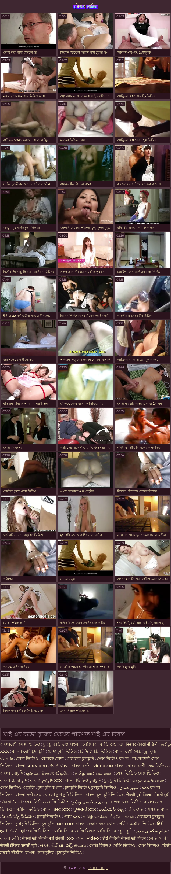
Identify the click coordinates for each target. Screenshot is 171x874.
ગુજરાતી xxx (84, 809)
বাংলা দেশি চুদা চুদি (28, 751)
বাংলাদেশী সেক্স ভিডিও (20, 744)
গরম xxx (72, 816)
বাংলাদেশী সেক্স (128, 751)
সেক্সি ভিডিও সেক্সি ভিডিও (112, 845)
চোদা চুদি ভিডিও (62, 751)
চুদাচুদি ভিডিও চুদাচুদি (34, 823)
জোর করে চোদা (103, 823)
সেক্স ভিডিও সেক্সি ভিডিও (47, 802)
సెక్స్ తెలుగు (76, 845)
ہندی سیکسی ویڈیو (90, 802)
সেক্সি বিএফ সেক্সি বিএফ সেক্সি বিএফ (86, 831)
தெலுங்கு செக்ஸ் (148, 780)
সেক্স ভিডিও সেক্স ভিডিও (138, 773)
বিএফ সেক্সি (85, 6)
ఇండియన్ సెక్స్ (111, 809)
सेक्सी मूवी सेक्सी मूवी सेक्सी (43, 838)
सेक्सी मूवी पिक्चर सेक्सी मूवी (147, 794)
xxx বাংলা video (83, 838)
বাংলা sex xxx (56, 809)
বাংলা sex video (31, 765)
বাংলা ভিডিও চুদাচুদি (83, 780)
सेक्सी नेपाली (12, 802)
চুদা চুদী (127, 831)
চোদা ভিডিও (27, 758)
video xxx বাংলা (109, 765)
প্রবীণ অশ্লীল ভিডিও (136, 823)
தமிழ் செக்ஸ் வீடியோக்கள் (108, 816)
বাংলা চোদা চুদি (13, 780)
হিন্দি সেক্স (136, 809)
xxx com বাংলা (71, 823)
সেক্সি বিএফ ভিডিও (99, 744)
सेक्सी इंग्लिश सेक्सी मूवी (19, 845)
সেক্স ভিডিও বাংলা (113, 758)
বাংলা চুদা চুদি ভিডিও (64, 794)
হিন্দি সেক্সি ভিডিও (96, 751)
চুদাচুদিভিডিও (49, 816)
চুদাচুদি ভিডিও (117, 780)
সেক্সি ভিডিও (39, 831)
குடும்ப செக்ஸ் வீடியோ (49, 773)
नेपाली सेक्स (59, 765)
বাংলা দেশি (81, 765)
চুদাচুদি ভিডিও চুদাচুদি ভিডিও (90, 787)
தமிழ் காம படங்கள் (94, 773)
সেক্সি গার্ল (157, 838)
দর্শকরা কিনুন (98, 867)
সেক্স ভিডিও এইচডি (17, 787)
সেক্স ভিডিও (148, 845)
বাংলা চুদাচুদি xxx (46, 780)
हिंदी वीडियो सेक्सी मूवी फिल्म (124, 838)
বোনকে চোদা (52, 758)
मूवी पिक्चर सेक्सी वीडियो (139, 744)
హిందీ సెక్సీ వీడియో (18, 816)
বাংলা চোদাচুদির (40, 852)
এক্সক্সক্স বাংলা (159, 809)
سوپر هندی (129, 787)
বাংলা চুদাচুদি (12, 773)
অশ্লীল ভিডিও (27, 809)
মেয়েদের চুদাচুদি (81, 758)
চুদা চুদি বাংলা (50, 787)
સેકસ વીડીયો (51, 845)
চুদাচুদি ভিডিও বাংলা (61, 744)
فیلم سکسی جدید (151, 831)
